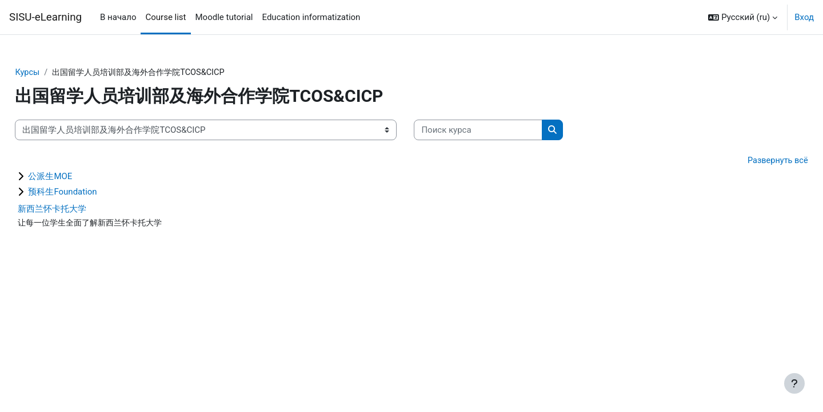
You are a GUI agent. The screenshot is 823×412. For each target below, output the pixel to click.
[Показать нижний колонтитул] (794, 383)
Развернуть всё (751, 161)
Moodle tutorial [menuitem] (224, 17)
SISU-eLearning (45, 17)
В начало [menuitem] (118, 17)
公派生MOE (76, 177)
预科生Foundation (88, 193)
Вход (804, 17)
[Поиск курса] (504, 130)
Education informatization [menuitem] (311, 17)
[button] (743, 17)
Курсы (53, 73)
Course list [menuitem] (165, 17)
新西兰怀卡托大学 (77, 210)
